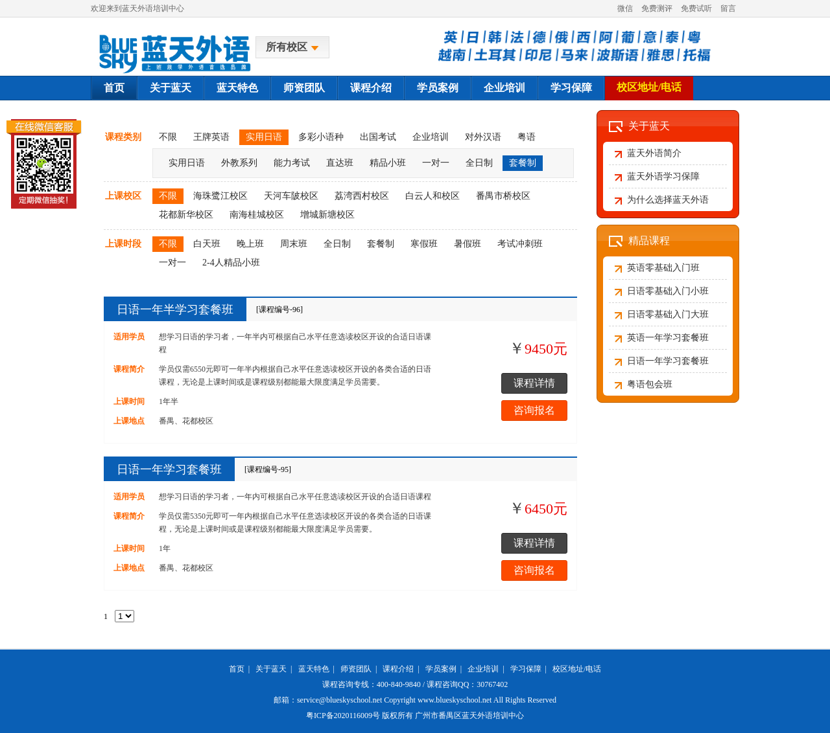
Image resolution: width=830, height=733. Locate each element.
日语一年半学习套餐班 (175, 309)
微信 (625, 8)
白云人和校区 (432, 196)
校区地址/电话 (649, 87)
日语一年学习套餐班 (169, 469)
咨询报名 (534, 410)
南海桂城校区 (257, 215)
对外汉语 (483, 137)
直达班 (339, 163)
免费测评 (656, 8)
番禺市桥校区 (503, 196)
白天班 (206, 244)
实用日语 (264, 137)
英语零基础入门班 (663, 268)
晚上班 (250, 244)
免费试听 (696, 8)
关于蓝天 (170, 87)
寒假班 (424, 244)
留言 (728, 8)
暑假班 (467, 244)
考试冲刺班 (520, 244)
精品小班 (388, 163)
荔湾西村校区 (362, 196)
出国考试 (378, 137)
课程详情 (534, 383)
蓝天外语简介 (654, 153)
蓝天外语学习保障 (663, 176)
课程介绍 (371, 87)
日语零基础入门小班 (668, 291)
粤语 (526, 137)
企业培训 (504, 87)
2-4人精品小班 (231, 262)
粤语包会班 (649, 384)
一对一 (435, 163)
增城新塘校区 (327, 215)
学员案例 (437, 87)
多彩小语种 (321, 137)
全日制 (479, 163)
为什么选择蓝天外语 (668, 200)
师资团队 (304, 87)
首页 (114, 87)
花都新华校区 (186, 215)
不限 (168, 137)
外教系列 (239, 163)
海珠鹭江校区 (220, 196)
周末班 (293, 244)
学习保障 (571, 87)
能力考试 (292, 163)
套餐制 (522, 163)
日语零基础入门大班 (668, 314)
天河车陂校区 (291, 196)
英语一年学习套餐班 (668, 338)
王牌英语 (211, 137)
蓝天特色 (237, 87)
